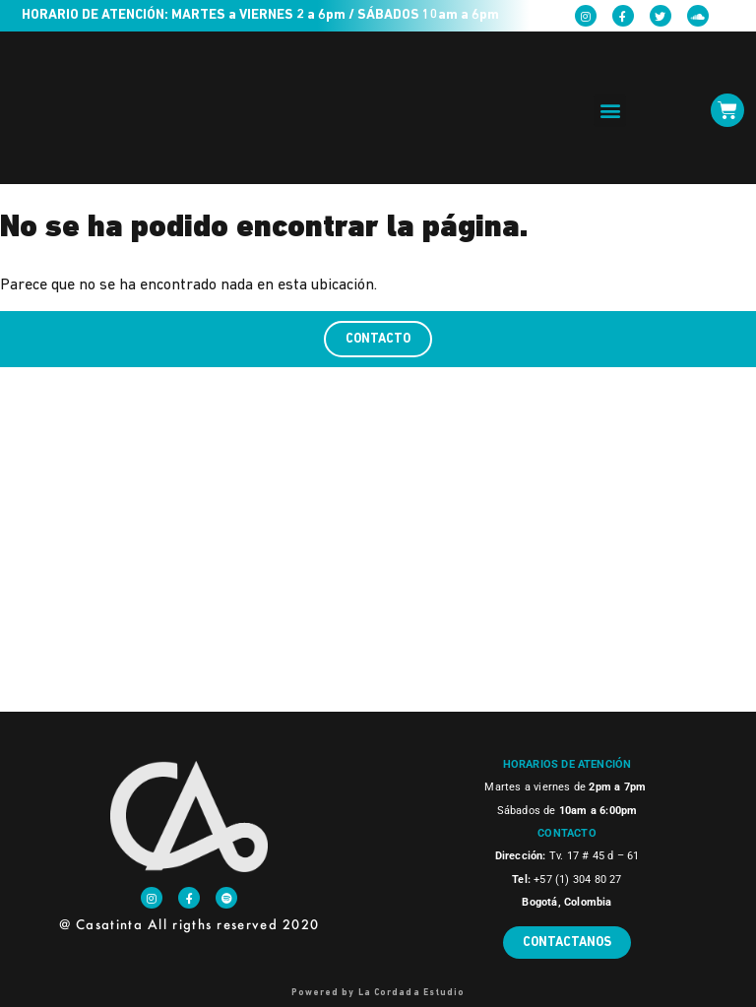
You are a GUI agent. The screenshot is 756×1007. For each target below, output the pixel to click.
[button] (610, 110)
